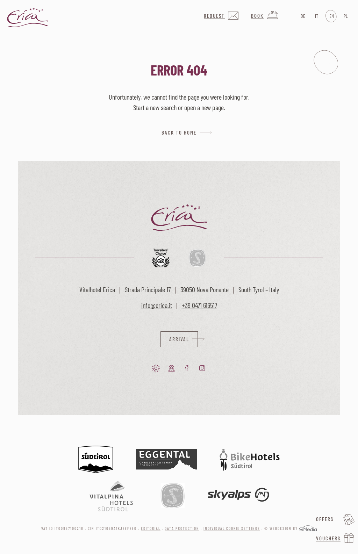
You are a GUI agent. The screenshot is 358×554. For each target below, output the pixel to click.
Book (257, 16)
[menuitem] (302, 16)
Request (214, 16)
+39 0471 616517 (199, 305)
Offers (325, 519)
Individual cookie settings (231, 528)
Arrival (179, 339)
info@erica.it (156, 305)
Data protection (182, 528)
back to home (179, 132)
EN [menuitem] (331, 16)
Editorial (150, 528)
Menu (326, 62)
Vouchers (328, 538)
